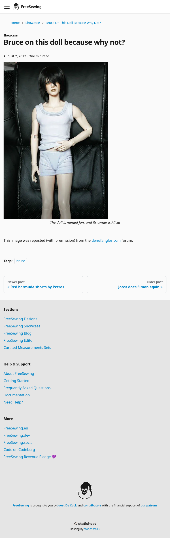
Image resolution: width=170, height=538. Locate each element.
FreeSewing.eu (16, 428)
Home (15, 23)
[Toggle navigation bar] (7, 6)
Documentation (17, 395)
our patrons (149, 505)
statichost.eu (92, 529)
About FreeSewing (19, 373)
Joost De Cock (67, 505)
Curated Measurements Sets (27, 347)
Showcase (33, 23)
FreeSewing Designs (20, 318)
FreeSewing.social (18, 442)
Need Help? (13, 402)
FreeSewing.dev (17, 435)
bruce (20, 261)
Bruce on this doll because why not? (73, 23)
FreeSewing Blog (18, 333)
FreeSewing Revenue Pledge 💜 (30, 456)
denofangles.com (106, 240)
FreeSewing (21, 505)
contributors (92, 505)
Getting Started (16, 380)
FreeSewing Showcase (22, 326)
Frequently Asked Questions (27, 387)
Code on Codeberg (19, 449)
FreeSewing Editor (19, 340)
